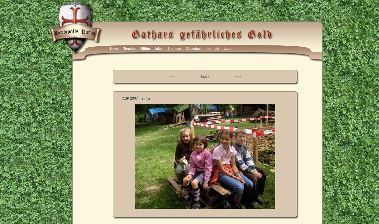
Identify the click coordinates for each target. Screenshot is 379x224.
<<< (172, 76)
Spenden (174, 48)
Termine (129, 48)
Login (228, 48)
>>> (238, 76)
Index (205, 76)
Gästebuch (194, 48)
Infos (159, 48)
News (114, 48)
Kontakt (213, 48)
